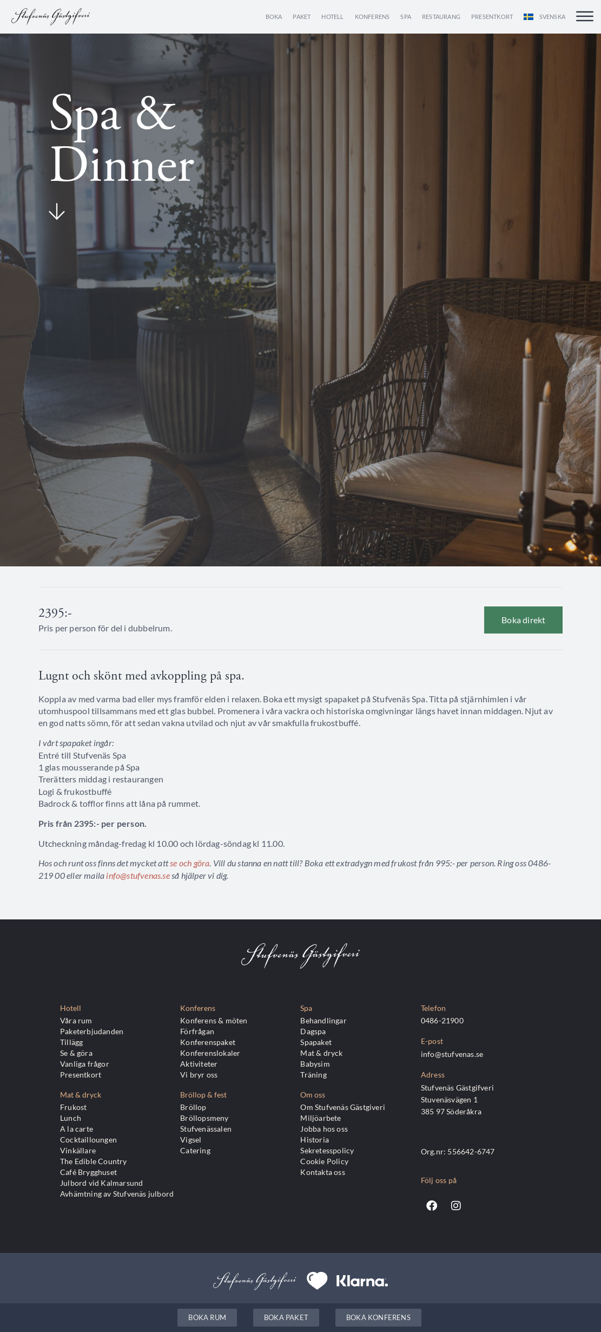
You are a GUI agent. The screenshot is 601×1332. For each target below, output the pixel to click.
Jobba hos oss (324, 1128)
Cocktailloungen (88, 1139)
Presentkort (492, 16)
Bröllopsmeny (204, 1117)
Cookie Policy (324, 1161)
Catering (195, 1150)
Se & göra (76, 1052)
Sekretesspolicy (327, 1150)
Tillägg (71, 1042)
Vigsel (190, 1139)
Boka (274, 16)
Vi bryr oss (198, 1074)
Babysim (314, 1063)
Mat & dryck (321, 1052)
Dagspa (313, 1031)
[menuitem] (544, 17)
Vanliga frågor (84, 1063)
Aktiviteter (198, 1063)
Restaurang (441, 16)
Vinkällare (78, 1150)
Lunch (70, 1117)
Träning (313, 1074)
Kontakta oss (322, 1172)
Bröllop (193, 1107)
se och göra (189, 863)
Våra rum (76, 1020)
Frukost (73, 1107)
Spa (405, 16)
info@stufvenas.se (137, 875)
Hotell (332, 16)
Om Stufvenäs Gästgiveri (342, 1107)
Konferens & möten (213, 1020)
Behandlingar (323, 1020)
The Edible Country (93, 1161)
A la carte (76, 1128)
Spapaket (316, 1042)
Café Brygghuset (88, 1172)
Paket (302, 16)
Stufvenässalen (206, 1128)
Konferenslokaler (210, 1052)
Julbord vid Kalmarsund (101, 1182)
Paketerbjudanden (91, 1031)
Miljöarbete (320, 1117)
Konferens (372, 16)
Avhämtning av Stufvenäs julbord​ (117, 1193)
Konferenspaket (207, 1042)
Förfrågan (197, 1031)
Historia (314, 1139)
